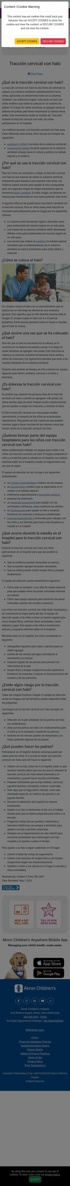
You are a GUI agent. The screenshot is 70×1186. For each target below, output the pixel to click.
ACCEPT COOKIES (27, 41)
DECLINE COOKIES (53, 41)
